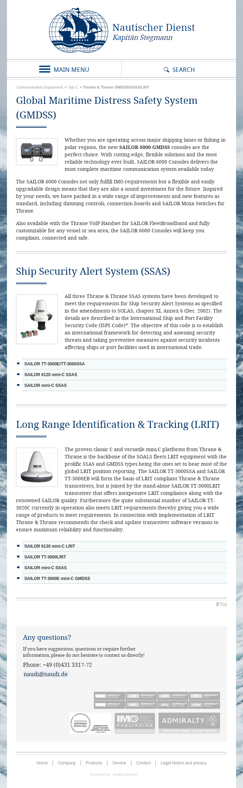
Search (183, 70)
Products (94, 763)
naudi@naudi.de (46, 674)
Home (42, 763)
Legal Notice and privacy (183, 763)
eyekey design (125, 774)
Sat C (73, 87)
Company (66, 763)
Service (119, 763)
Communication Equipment (40, 87)
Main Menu (71, 70)
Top (223, 604)
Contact (143, 763)
